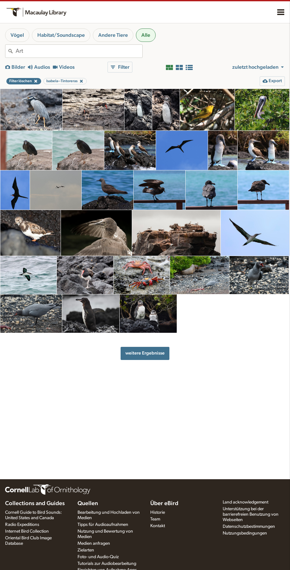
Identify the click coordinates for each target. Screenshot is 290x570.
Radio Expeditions (22, 524)
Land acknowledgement (245, 502)
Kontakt (157, 526)
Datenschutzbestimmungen (249, 526)
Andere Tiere (113, 35)
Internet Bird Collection (27, 531)
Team (155, 519)
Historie (157, 512)
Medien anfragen (94, 543)
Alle (145, 35)
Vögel (17, 35)
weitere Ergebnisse (145, 353)
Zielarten (86, 550)
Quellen (88, 503)
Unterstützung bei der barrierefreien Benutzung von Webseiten (251, 514)
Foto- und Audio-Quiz (98, 557)
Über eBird (164, 503)
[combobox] (79, 51)
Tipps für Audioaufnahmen (103, 524)
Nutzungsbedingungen (245, 533)
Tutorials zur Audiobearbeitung (107, 563)
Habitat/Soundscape (61, 35)
